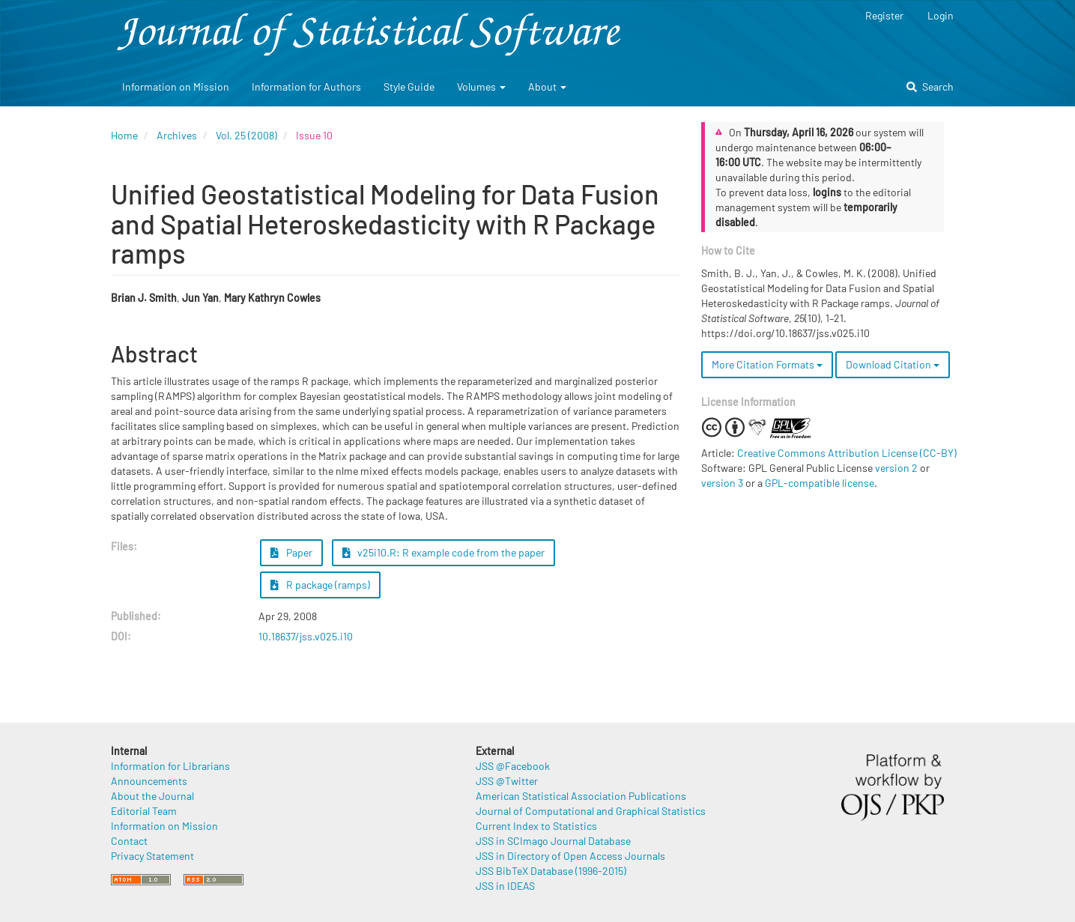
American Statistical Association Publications (581, 795)
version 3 (722, 482)
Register (884, 15)
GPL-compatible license (819, 482)
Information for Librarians (170, 765)
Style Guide (409, 86)
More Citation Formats (767, 364)
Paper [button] (291, 552)
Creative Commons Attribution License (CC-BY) (847, 452)
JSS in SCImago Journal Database (553, 840)
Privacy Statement (152, 855)
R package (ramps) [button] (320, 584)
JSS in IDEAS (505, 885)
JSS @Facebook (513, 765)
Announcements (149, 780)
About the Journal (152, 795)
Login (940, 15)
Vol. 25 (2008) (246, 135)
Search (930, 86)
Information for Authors (306, 86)
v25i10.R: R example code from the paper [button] (443, 552)
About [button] (547, 86)
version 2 (896, 467)
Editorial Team (144, 810)
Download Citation (892, 364)
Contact (129, 840)
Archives (177, 135)
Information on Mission (175, 86)
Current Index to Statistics (536, 825)
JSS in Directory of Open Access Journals (570, 855)
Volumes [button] (481, 86)
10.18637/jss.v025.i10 (305, 636)
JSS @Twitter (507, 780)
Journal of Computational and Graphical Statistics (591, 810)
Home (124, 135)
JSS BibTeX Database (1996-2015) (551, 870)
